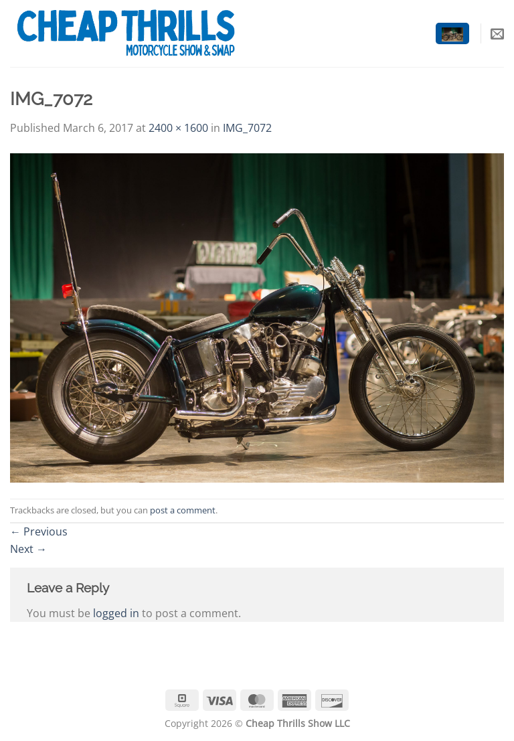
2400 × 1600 (178, 127)
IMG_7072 (247, 127)
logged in (116, 613)
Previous (39, 531)
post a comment (183, 510)
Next (28, 549)
